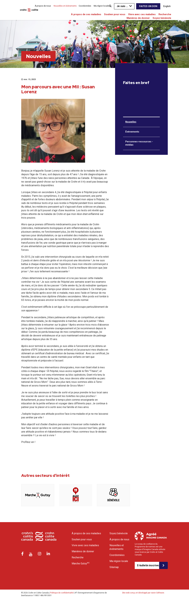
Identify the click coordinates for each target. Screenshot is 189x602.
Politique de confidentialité (62, 593)
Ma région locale (101, 6)
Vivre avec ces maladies (142, 14)
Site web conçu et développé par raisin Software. (143, 593)
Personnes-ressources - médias (139, 143)
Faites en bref (136, 83)
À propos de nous (43, 6)
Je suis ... (122, 6)
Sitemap (114, 567)
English (167, 6)
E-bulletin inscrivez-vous (148, 565)
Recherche (165, 14)
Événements (132, 131)
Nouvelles (130, 122)
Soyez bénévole (162, 18)
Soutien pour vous (114, 14)
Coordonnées (85, 6)
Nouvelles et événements (117, 547)
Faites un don (148, 6)
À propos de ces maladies (86, 14)
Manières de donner (138, 18)
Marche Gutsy (81, 563)
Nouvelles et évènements (65, 6)
